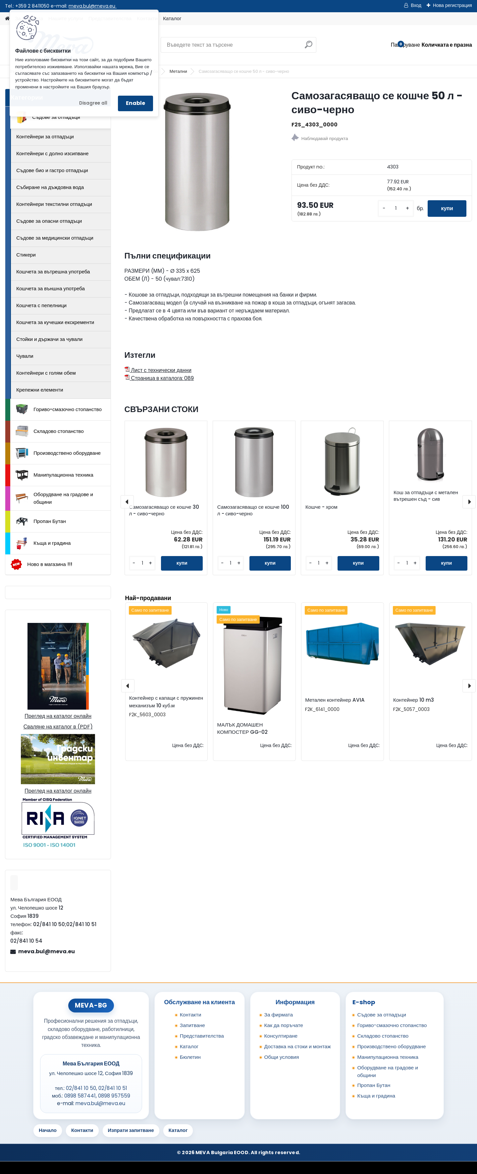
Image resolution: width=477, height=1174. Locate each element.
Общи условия (281, 1057)
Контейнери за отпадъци (45, 136)
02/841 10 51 (112, 1088)
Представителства (202, 1035)
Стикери (26, 254)
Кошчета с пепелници (41, 305)
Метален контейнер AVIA (334, 699)
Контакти (190, 1014)
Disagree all (93, 103)
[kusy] (396, 208)
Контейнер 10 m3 (413, 699)
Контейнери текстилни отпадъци (54, 204)
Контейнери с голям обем (46, 372)
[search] (308, 47)
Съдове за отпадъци (48, 117)
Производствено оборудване (58, 453)
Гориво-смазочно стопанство (59, 409)
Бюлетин (190, 1057)
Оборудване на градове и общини (54, 498)
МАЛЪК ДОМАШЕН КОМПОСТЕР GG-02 (242, 728)
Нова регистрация (452, 5)
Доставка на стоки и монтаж (297, 1046)
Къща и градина (43, 543)
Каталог (172, 18)
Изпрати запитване (131, 1130)
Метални (178, 71)
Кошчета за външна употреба (50, 288)
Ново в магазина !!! (41, 564)
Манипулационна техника (54, 475)
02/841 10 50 (81, 1088)
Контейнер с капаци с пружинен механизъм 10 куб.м (166, 701)
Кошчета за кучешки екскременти (55, 322)
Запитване (192, 1025)
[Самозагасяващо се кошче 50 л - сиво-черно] (197, 161)
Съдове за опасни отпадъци (49, 220)
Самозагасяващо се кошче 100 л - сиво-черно (253, 510)
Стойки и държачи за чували (49, 339)
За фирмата (278, 1014)
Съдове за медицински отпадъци (54, 237)
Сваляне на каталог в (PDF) (58, 726)
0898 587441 (80, 1095)
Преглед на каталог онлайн (58, 716)
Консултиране (281, 1035)
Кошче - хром (321, 507)
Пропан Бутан (41, 521)
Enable (135, 103)
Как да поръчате (283, 1025)
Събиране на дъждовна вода (50, 187)
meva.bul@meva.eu (93, 6)
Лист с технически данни (158, 370)
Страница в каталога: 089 (159, 378)
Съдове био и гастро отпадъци (52, 170)
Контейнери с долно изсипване (52, 153)
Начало (48, 1130)
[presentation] (127, 501)
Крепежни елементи (39, 389)
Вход (416, 5)
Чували (24, 355)
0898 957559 (114, 1095)
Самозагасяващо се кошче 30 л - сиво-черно (164, 510)
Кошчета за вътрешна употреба (53, 271)
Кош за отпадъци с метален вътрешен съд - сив (426, 495)
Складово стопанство (50, 431)
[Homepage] (7, 18)
